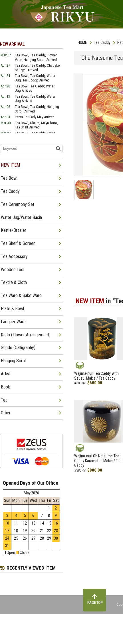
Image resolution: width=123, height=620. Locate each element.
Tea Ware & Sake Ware (21, 295)
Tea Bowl (9, 178)
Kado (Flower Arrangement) (26, 334)
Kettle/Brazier (13, 230)
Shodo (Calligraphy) (18, 347)
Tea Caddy (102, 42)
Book (5, 387)
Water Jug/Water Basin (21, 217)
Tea (4, 400)
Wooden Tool (12, 269)
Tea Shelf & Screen (18, 243)
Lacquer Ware (13, 321)
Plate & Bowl (12, 308)
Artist (6, 373)
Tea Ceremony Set (17, 204)
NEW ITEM (10, 165)
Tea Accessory (14, 256)
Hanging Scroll (14, 360)
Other (6, 413)
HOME (82, 42)
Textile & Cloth (14, 282)
